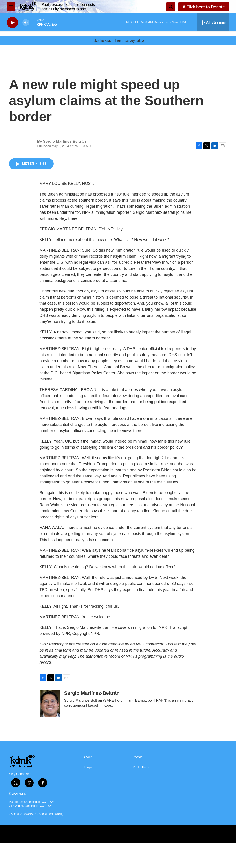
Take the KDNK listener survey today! (118, 41)
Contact (138, 757)
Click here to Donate (205, 6)
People (88, 767)
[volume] (26, 23)
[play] (12, 22)
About (87, 757)
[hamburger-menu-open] (11, 6)
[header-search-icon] (170, 6)
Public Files (141, 767)
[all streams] (213, 22)
